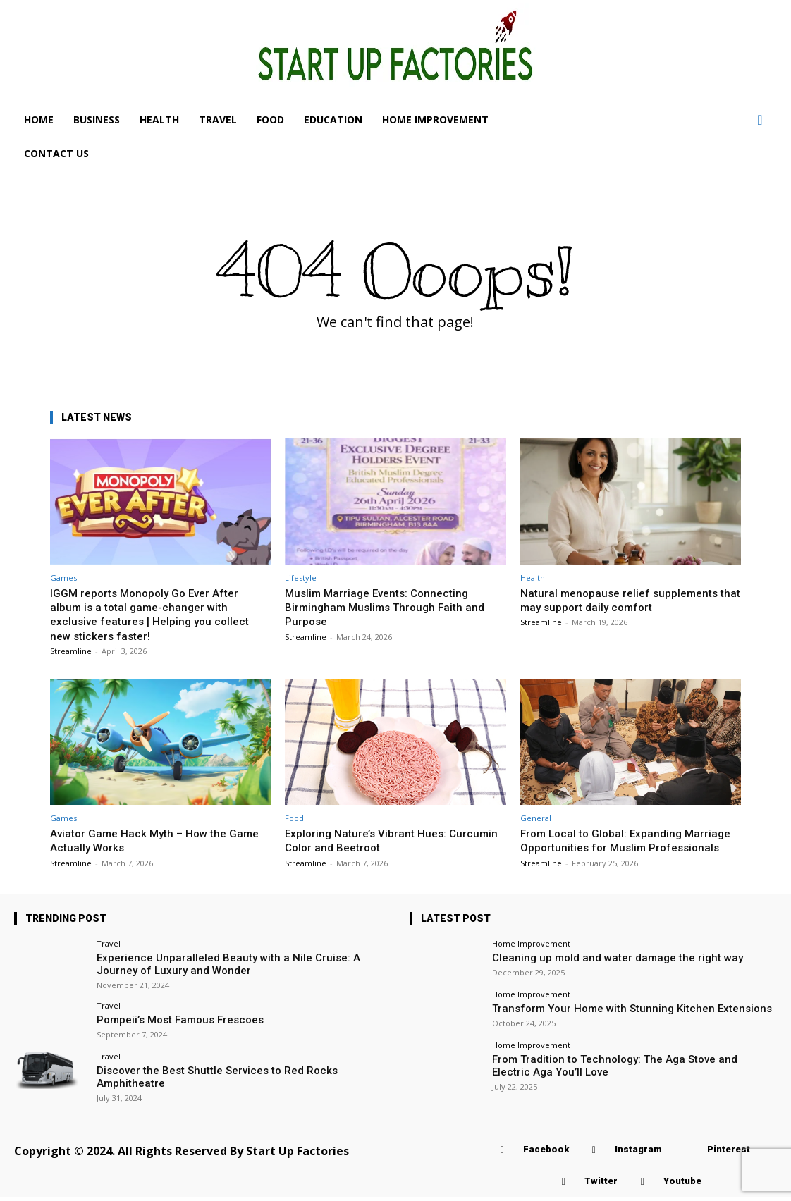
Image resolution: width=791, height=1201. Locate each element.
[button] (760, 120)
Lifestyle (301, 577)
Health (532, 577)
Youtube (682, 1185)
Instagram (638, 1153)
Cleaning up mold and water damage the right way (596, 971)
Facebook (546, 1153)
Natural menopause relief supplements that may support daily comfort (626, 600)
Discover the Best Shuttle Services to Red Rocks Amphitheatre (228, 1080)
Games (63, 577)
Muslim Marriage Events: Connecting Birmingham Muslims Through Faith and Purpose (391, 607)
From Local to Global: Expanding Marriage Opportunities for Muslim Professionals (613, 847)
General (535, 818)
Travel (109, 957)
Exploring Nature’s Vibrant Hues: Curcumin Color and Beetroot (371, 840)
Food (294, 818)
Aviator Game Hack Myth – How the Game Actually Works (145, 840)
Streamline (71, 651)
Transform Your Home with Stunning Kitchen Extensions (608, 1021)
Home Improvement (531, 957)
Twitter (601, 1185)
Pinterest (728, 1153)
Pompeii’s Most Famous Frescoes (168, 1029)
